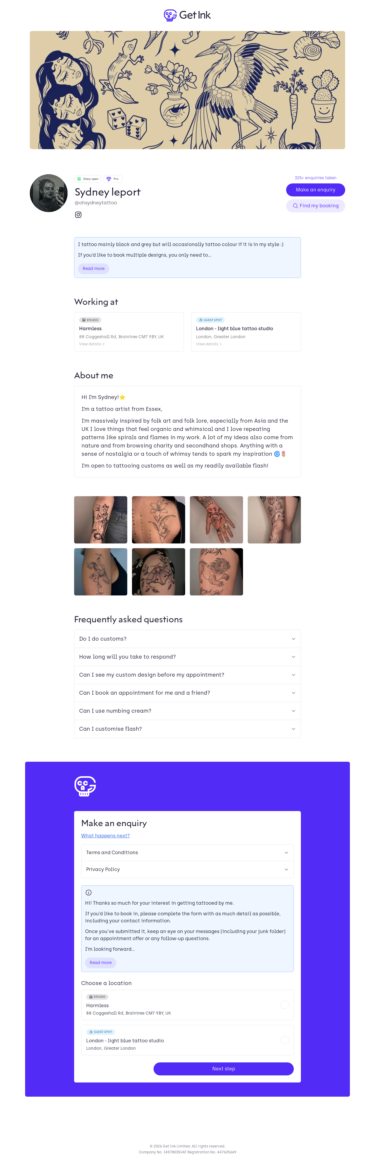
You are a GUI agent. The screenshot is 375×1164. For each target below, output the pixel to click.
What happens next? (105, 836)
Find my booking (316, 206)
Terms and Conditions (187, 852)
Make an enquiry (315, 190)
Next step (223, 1069)
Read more (94, 268)
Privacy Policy (187, 869)
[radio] (187, 1005)
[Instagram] (78, 214)
